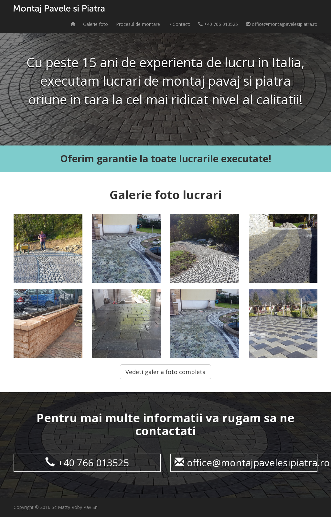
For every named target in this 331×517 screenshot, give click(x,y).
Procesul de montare (138, 24)
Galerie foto (95, 24)
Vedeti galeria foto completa (165, 372)
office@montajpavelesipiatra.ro (281, 24)
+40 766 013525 (218, 24)
